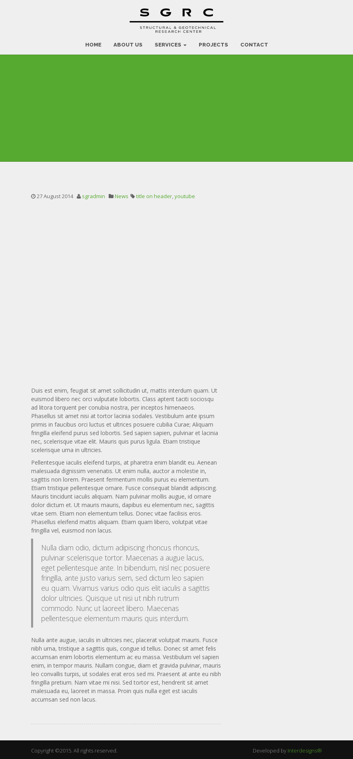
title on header (154, 194)
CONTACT (254, 43)
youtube (184, 194)
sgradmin (93, 194)
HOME (93, 43)
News (121, 194)
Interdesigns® (305, 749)
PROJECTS (213, 43)
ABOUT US (128, 43)
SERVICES (171, 43)
